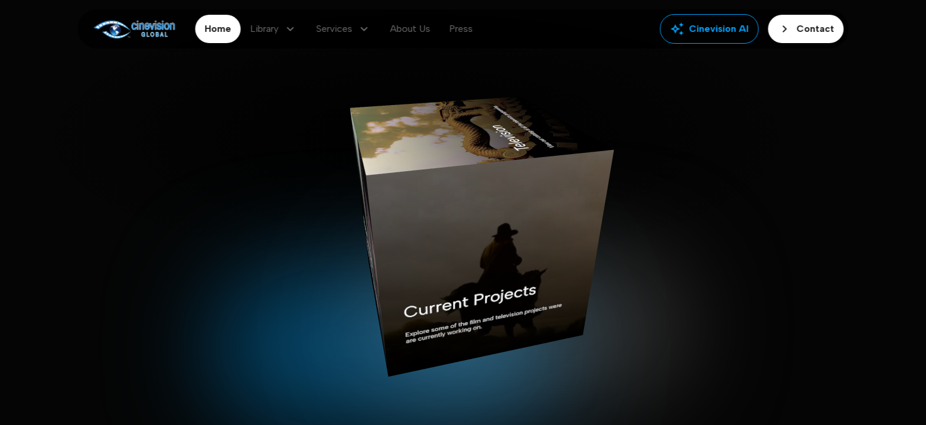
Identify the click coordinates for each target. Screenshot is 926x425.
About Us (410, 28)
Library (274, 29)
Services (344, 29)
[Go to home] (134, 29)
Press (461, 28)
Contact (806, 29)
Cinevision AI (709, 29)
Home (218, 28)
